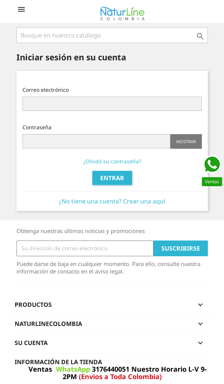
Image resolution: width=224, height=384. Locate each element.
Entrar (112, 178)
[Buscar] (112, 35)
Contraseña (37, 127)
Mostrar (186, 141)
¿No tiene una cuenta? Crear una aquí (112, 201)
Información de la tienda (58, 362)
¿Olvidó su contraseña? (112, 161)
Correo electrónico (46, 89)
